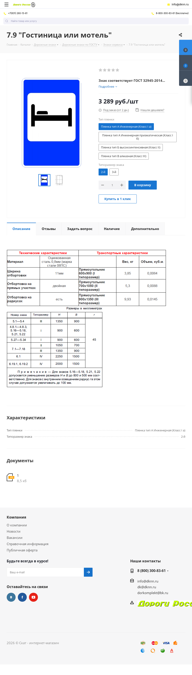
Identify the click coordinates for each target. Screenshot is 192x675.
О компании (17, 525)
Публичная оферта (22, 550)
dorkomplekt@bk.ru (152, 593)
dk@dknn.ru (146, 587)
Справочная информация (27, 544)
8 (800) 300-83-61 (151, 570)
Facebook (22, 597)
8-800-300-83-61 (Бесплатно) (170, 13)
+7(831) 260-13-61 (15, 13)
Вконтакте (11, 597)
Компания (16, 517)
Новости (14, 531)
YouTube (33, 597)
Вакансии (15, 537)
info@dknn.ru (178, 4)
